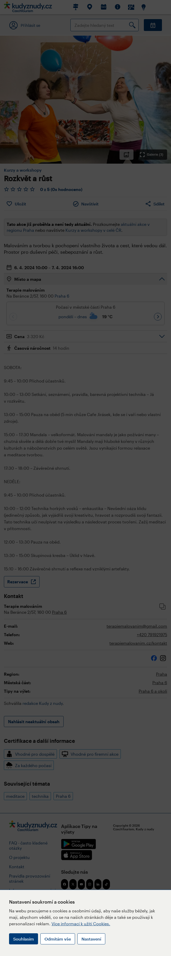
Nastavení (91, 938)
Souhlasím (23, 938)
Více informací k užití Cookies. (80, 923)
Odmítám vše (57, 938)
